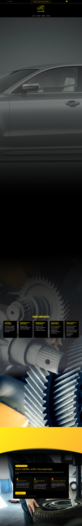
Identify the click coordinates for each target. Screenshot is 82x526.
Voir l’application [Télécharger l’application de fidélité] (20, 493)
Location (38, 15)
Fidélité (43, 15)
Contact (48, 15)
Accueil (33, 15)
